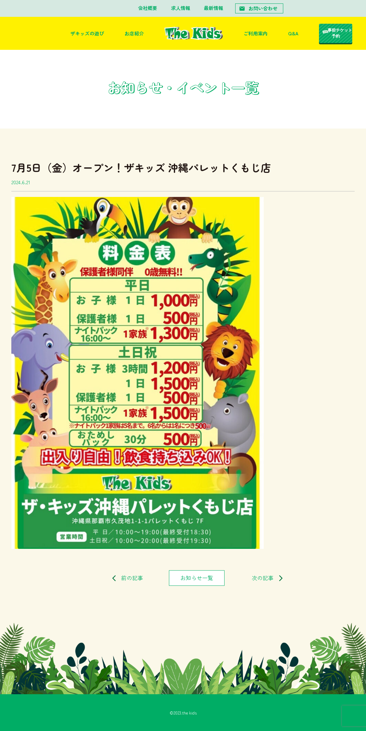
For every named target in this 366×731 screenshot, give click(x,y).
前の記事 (132, 578)
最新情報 (213, 7)
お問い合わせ (258, 8)
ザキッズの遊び (87, 33)
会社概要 (147, 7)
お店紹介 (134, 33)
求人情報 (180, 7)
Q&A (293, 33)
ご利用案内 (255, 33)
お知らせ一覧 (196, 578)
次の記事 (263, 578)
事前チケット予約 (340, 33)
